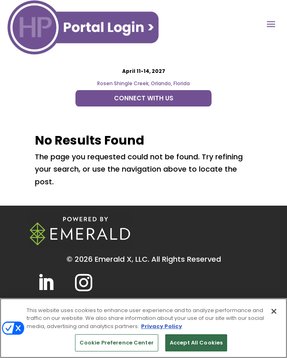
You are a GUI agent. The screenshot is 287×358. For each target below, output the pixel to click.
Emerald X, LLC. (122, 259)
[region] (143, 328)
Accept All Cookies (196, 343)
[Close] (274, 311)
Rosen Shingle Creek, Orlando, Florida (143, 83)
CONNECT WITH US (143, 98)
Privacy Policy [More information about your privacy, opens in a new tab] (161, 326)
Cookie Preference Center (117, 343)
